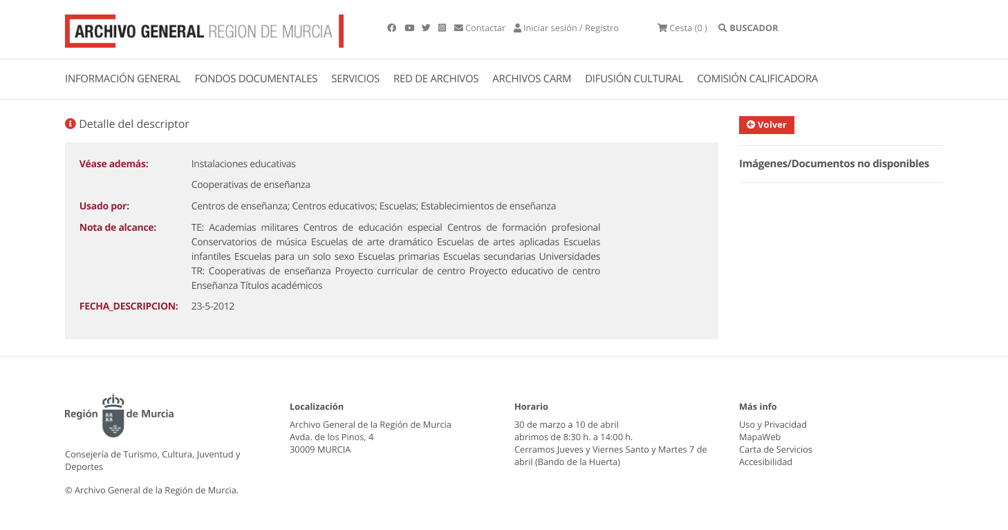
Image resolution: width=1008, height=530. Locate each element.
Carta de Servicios (775, 449)
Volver (773, 124)
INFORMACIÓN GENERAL (122, 79)
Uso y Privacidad (773, 424)
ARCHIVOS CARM (531, 79)
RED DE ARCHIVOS (435, 79)
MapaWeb (760, 436)
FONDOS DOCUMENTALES (255, 79)
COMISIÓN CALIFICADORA (757, 79)
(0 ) (682, 27)
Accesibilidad (765, 461)
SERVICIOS (355, 79)
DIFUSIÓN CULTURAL (634, 79)
